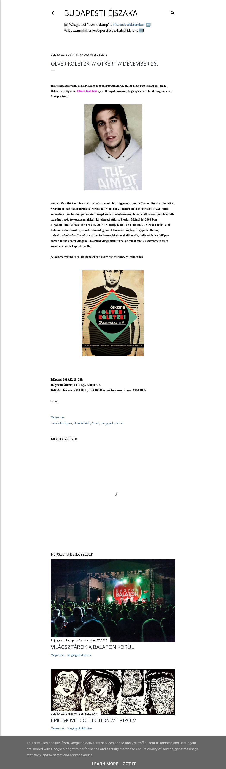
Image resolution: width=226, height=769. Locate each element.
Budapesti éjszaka (101, 13)
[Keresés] (172, 12)
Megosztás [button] (57, 417)
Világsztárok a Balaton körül (92, 646)
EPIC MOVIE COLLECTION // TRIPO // (93, 720)
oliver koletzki (81, 423)
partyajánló (108, 423)
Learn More (105, 763)
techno (120, 423)
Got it (129, 763)
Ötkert (95, 423)
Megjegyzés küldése (79, 655)
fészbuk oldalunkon (129, 24)
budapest (66, 423)
